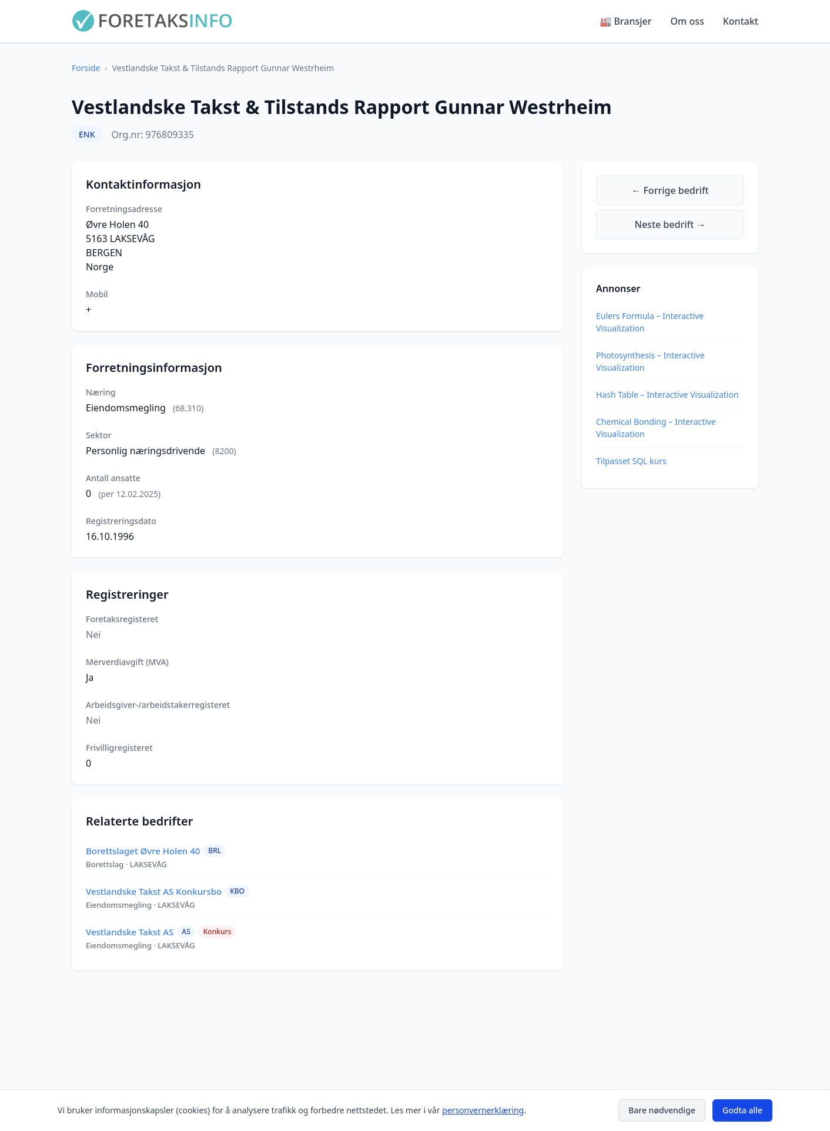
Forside (86, 67)
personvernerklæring (483, 1110)
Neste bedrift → (670, 224)
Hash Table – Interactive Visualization (667, 394)
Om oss (687, 21)
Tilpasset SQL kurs (631, 461)
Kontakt (740, 21)
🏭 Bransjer (625, 21)
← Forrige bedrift (669, 190)
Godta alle (742, 1110)
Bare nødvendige (661, 1110)
